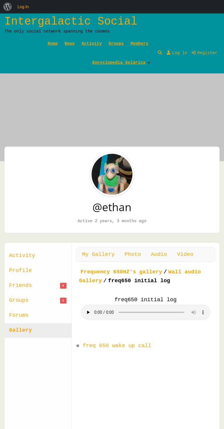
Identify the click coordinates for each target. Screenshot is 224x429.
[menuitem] (7, 6)
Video (185, 254)
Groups (116, 43)
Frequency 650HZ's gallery (121, 272)
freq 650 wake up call (117, 345)
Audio (159, 254)
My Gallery (98, 254)
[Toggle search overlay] (160, 53)
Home (53, 43)
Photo (133, 254)
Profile (20, 270)
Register (204, 53)
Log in (177, 53)
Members (139, 43)
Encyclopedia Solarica (119, 62)
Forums (19, 315)
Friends (37, 285)
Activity (92, 43)
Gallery (20, 330)
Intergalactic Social (70, 21)
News (70, 43)
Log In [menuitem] (23, 6)
